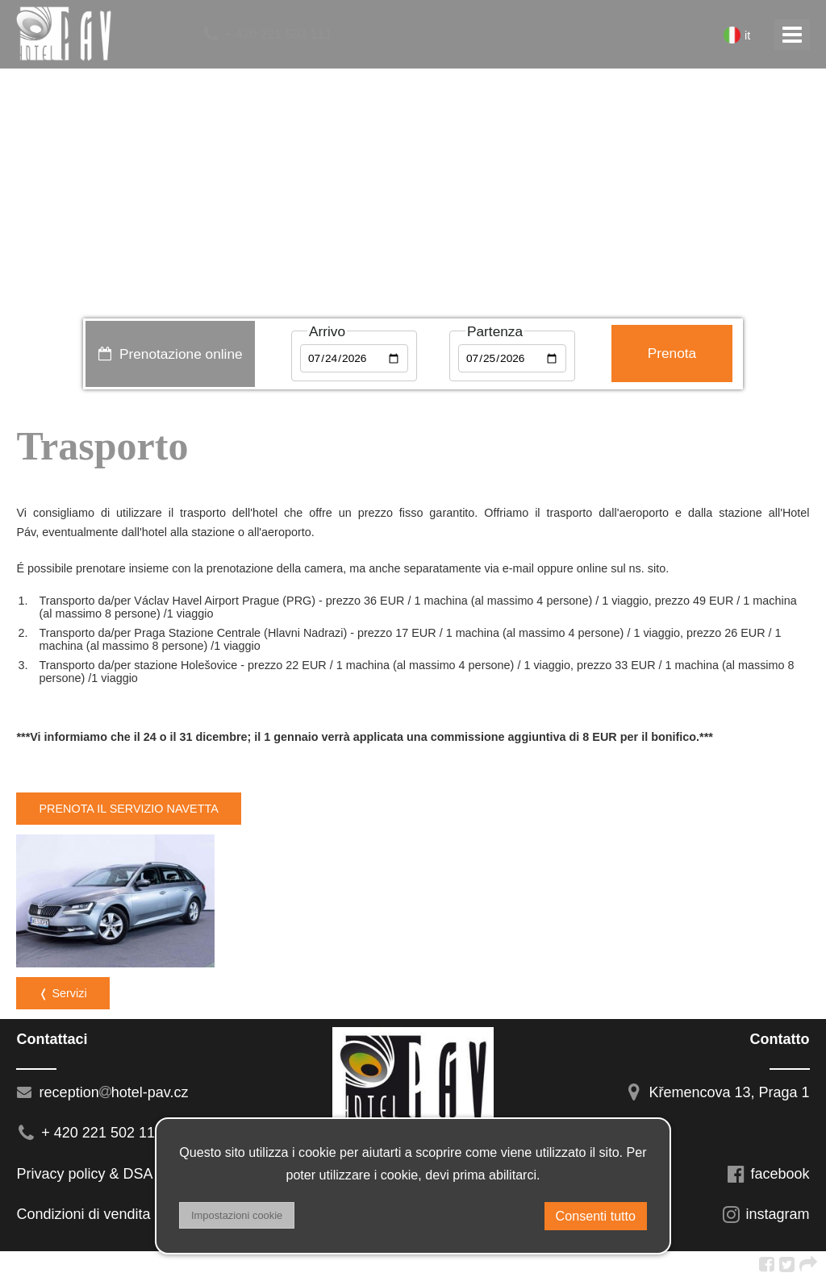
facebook (768, 1174)
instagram (765, 1214)
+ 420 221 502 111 (267, 34)
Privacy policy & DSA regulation (117, 1174)
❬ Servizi (62, 993)
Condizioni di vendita (83, 1214)
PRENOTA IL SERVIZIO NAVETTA (128, 808)
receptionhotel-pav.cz (102, 1092)
